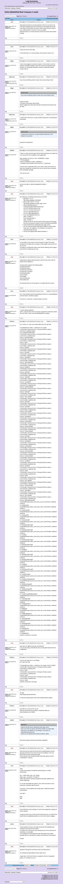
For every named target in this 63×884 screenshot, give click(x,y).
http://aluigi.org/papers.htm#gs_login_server (34, 203)
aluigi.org (13, 8)
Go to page (49, 16)
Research (18, 8)
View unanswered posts (10, 6)
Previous (54, 16)
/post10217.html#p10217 (26, 142)
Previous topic (49, 18)
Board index (7, 8)
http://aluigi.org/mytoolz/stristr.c (28, 694)
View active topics (20, 6)
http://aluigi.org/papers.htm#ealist (32, 200)
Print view (8, 18)
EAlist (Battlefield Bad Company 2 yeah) (21, 12)
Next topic (55, 18)
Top (6, 38)
